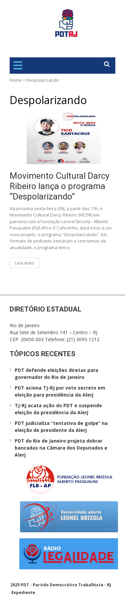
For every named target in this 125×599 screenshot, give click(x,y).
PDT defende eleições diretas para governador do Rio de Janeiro (56, 373)
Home (16, 80)
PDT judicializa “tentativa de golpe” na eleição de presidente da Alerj (61, 426)
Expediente (23, 592)
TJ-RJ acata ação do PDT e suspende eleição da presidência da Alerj (58, 409)
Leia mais (24, 263)
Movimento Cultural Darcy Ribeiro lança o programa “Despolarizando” (59, 186)
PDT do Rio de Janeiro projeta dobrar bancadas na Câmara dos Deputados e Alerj (61, 448)
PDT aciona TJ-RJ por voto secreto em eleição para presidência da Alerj (60, 391)
